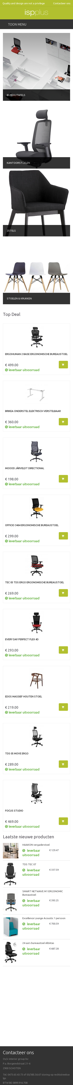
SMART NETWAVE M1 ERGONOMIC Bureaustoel (42, 893)
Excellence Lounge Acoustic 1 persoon (43, 918)
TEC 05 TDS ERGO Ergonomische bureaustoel (34, 582)
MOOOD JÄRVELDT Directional (24, 468)
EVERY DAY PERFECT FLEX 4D (22, 639)
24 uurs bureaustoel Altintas (38, 943)
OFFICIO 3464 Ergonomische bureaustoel (31, 525)
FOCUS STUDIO (14, 810)
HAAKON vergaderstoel (36, 844)
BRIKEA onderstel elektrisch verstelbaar (33, 411)
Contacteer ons (61, 3)
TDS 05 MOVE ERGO (16, 753)
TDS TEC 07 (29, 864)
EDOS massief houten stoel (23, 696)
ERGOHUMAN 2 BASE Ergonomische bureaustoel (36, 354)
